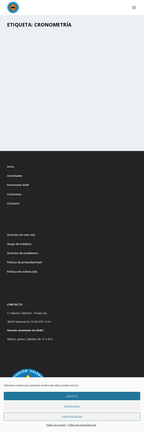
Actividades (14, 176)
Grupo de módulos (19, 244)
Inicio (10, 166)
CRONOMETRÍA (22, 111)
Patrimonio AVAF (18, 185)
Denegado (72, 406)
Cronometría (45, 116)
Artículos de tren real (21, 235)
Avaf (17, 116)
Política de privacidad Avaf (82, 425)
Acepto (72, 396)
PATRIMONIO (60, 116)
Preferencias (72, 417)
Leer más (19, 131)
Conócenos (14, 194)
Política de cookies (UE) (22, 271)
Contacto (13, 203)
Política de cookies (56, 425)
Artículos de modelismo (22, 253)
